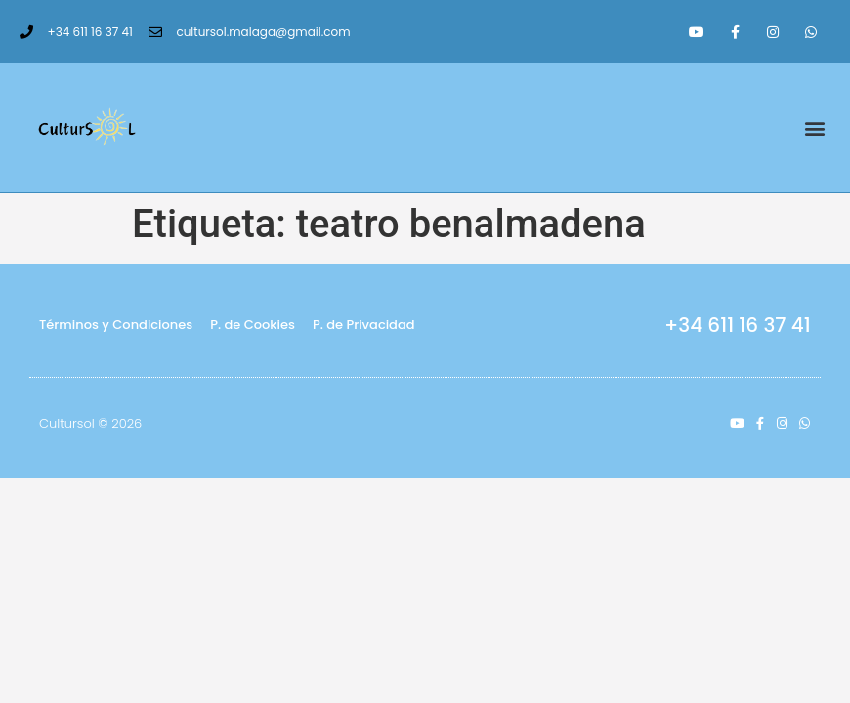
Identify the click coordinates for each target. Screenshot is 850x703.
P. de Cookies (252, 324)
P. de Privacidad (364, 324)
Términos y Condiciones (115, 324)
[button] (814, 128)
